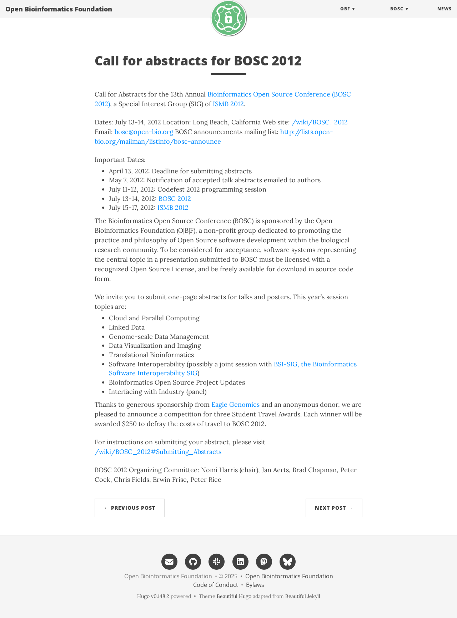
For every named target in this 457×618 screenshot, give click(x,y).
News (444, 16)
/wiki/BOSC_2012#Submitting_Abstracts (158, 452)
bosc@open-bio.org (144, 132)
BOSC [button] (396, 16)
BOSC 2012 (175, 198)
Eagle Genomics (235, 404)
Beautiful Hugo (234, 596)
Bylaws (255, 585)
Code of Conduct (215, 585)
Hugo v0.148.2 (153, 596)
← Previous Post (129, 507)
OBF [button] (345, 16)
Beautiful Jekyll (302, 596)
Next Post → (334, 507)
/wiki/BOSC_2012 (320, 122)
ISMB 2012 (228, 104)
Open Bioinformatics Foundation (58, 16)
